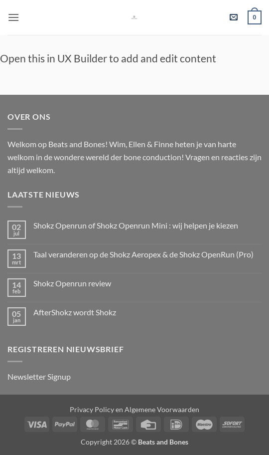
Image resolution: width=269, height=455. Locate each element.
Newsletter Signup (39, 376)
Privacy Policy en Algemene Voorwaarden (134, 409)
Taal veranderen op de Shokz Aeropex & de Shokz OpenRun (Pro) (143, 254)
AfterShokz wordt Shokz (74, 312)
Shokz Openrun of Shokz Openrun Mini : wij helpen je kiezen (135, 225)
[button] (13, 17)
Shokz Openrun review (72, 283)
